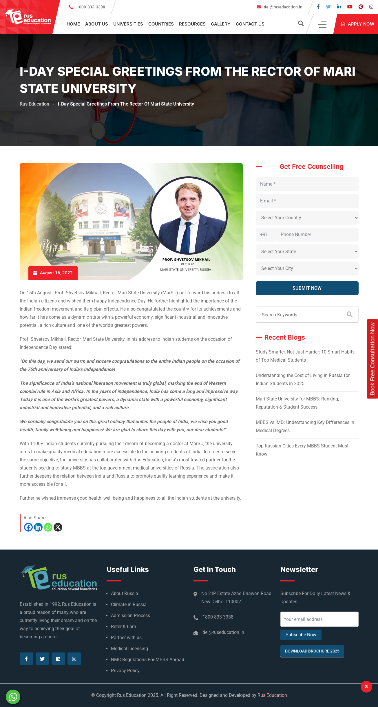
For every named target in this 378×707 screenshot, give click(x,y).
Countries (161, 24)
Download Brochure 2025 (312, 651)
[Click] (322, 24)
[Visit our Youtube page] (350, 7)
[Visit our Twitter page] (328, 7)
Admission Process (130, 615)
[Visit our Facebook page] (318, 7)
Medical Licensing (129, 648)
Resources (192, 24)
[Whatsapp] (48, 527)
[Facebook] (28, 527)
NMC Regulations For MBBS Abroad (147, 659)
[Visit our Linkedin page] (339, 7)
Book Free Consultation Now (372, 359)
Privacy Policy (125, 670)
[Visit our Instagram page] (371, 7)
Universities (128, 24)
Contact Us (250, 24)
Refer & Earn (123, 626)
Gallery (221, 24)
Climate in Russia (129, 604)
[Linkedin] (38, 527)
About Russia (124, 593)
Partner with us (126, 637)
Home (73, 24)
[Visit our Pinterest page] (361, 7)
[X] (58, 527)
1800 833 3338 (217, 617)
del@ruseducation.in (282, 7)
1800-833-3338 (91, 7)
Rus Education (272, 695)
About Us (96, 24)
